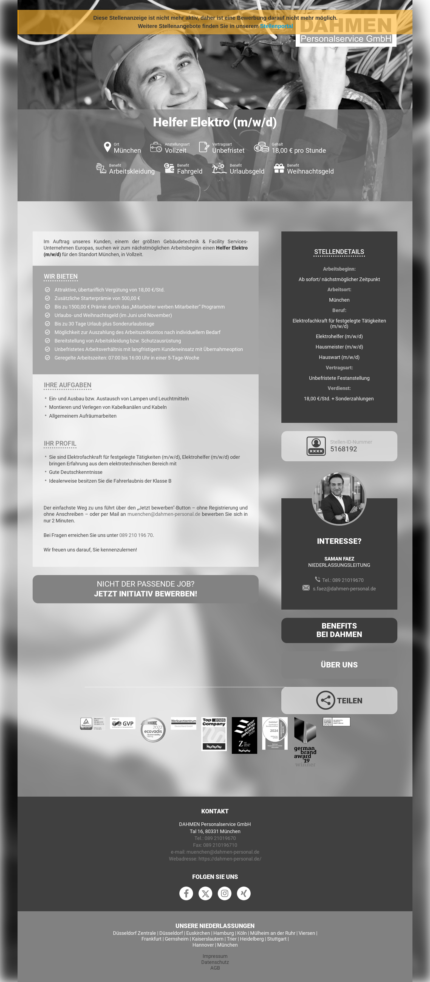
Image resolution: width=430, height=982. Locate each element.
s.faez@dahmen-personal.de (344, 589)
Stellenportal (276, 26)
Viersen (307, 933)
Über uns (339, 664)
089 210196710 (220, 845)
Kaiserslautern (208, 939)
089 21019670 (348, 580)
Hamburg (223, 933)
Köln (242, 933)
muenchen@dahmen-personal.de (164, 514)
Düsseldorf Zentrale (134, 933)
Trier (232, 939)
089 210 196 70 (136, 535)
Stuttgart (277, 939)
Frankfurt (152, 939)
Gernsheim (177, 939)
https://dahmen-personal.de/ (230, 859)
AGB (215, 968)
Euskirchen (198, 933)
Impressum (215, 956)
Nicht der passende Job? (146, 589)
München (227, 945)
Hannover (203, 945)
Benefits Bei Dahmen (339, 630)
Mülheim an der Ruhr (272, 933)
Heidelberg (252, 939)
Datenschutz (215, 962)
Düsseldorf (171, 933)
